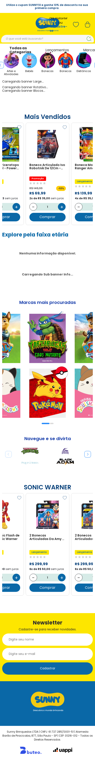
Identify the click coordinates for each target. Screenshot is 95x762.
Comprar (47, 217)
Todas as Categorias (20, 50)
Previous (7, 452)
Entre (54, 23)
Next (86, 452)
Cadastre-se (58, 29)
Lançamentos (57, 50)
